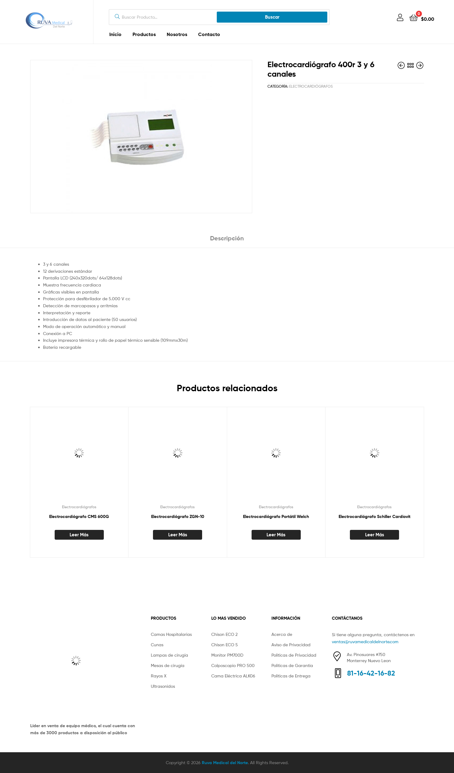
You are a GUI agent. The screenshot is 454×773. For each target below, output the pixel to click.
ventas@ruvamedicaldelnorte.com (365, 641)
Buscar (272, 17)
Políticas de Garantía (292, 665)
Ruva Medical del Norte (225, 762)
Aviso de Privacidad (291, 644)
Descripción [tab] (227, 238)
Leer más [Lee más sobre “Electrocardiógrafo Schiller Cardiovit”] (374, 535)
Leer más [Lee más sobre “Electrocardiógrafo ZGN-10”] (177, 535)
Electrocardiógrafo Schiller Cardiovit (374, 516)
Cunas (157, 644)
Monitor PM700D (227, 655)
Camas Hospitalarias (171, 634)
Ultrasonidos (163, 686)
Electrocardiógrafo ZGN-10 (177, 516)
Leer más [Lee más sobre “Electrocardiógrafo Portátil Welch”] (276, 535)
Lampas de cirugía (169, 655)
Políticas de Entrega (291, 675)
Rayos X (158, 675)
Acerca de (281, 634)
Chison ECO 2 (224, 634)
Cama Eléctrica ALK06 (233, 675)
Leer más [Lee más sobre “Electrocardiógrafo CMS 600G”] (79, 535)
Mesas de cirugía (167, 665)
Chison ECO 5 (224, 644)
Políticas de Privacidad (293, 655)
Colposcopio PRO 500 (233, 665)
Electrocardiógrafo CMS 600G (79, 516)
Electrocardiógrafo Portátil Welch (276, 516)
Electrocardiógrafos (311, 86)
